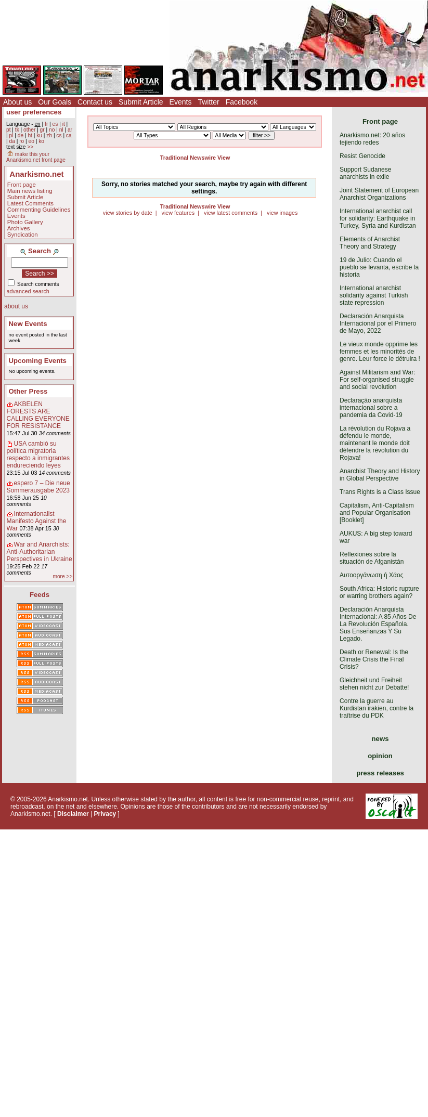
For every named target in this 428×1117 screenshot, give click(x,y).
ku (39, 135)
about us (16, 306)
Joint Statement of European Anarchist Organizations (379, 194)
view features (177, 213)
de (20, 135)
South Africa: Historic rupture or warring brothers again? (379, 592)
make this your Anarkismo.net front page (36, 157)
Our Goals (54, 102)
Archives (18, 228)
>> (30, 147)
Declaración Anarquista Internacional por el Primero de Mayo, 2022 (378, 323)
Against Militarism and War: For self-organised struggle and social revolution (378, 380)
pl (11, 135)
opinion (380, 756)
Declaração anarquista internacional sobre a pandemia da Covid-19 (371, 408)
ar (70, 130)
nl (61, 130)
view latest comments (230, 213)
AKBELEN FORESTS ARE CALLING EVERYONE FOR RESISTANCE (38, 415)
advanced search (28, 291)
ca (69, 135)
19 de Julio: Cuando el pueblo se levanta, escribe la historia (379, 267)
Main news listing (30, 191)
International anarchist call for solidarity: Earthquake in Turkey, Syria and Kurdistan (378, 218)
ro (21, 141)
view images (282, 213)
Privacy (105, 813)
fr (46, 124)
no (52, 130)
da (12, 141)
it (63, 124)
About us (17, 102)
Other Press (28, 391)
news (380, 739)
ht (30, 135)
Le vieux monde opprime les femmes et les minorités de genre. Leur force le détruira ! (380, 351)
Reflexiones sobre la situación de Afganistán (372, 558)
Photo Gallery (25, 222)
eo (31, 141)
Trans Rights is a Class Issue (380, 492)
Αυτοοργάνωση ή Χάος (371, 575)
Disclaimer (73, 813)
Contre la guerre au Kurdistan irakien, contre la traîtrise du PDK (376, 708)
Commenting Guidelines (39, 209)
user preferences (33, 112)
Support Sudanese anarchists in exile (365, 173)
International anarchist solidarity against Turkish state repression (374, 295)
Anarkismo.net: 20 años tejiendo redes (372, 139)
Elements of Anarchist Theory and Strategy (370, 243)
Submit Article (141, 102)
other (29, 130)
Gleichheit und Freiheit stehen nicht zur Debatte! (374, 684)
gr (42, 130)
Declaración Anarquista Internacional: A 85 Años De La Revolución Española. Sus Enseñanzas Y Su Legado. (378, 624)
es (55, 124)
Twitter (208, 102)
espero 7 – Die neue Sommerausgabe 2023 (38, 486)
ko (41, 141)
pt (8, 130)
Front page (21, 184)
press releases (380, 773)
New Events (28, 324)
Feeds (39, 595)
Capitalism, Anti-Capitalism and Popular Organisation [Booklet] (377, 513)
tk (17, 130)
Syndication (22, 234)
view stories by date (127, 213)
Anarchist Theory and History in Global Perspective (380, 474)
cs (58, 135)
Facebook (241, 102)
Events (181, 102)
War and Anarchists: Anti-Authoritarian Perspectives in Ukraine (39, 552)
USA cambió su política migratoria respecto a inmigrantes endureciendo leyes (38, 454)
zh (49, 135)
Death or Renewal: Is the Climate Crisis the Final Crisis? (374, 659)
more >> (62, 576)
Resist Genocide (362, 156)
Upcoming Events (38, 361)
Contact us (94, 102)
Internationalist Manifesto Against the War (37, 521)
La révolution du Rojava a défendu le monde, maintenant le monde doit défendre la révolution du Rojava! (375, 443)
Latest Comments (30, 203)
